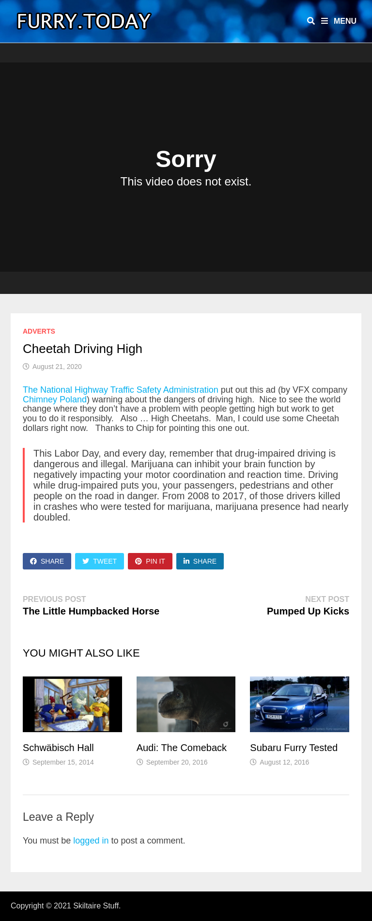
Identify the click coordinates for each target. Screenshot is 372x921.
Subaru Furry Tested (294, 747)
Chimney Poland (55, 399)
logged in (90, 840)
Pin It (150, 561)
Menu (338, 21)
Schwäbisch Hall (58, 747)
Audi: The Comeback (182, 747)
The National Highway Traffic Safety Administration (120, 390)
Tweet (99, 561)
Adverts (39, 331)
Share (47, 561)
